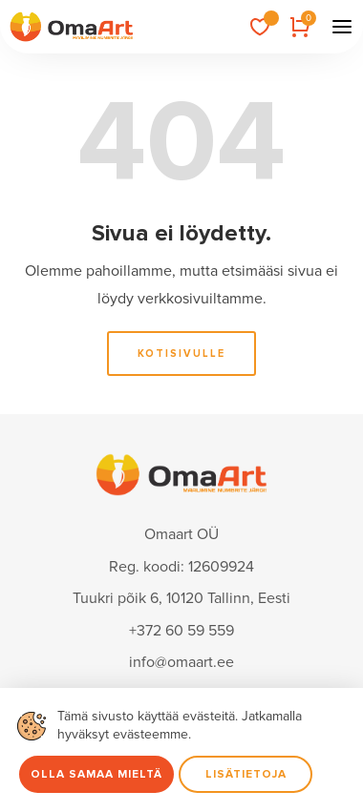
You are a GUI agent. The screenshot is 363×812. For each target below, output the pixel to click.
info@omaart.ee (181, 662)
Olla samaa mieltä (96, 774)
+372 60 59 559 (181, 630)
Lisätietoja (246, 774)
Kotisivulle (181, 353)
